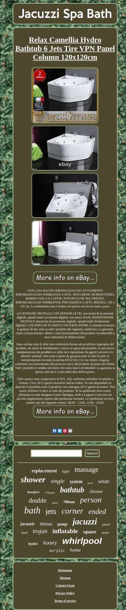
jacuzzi (85, 521)
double (38, 500)
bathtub (72, 490)
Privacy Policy (65, 593)
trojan (40, 531)
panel (106, 524)
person (91, 499)
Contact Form (65, 585)
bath (32, 510)
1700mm (50, 492)
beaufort (34, 492)
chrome (96, 491)
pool (90, 482)
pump (62, 524)
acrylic (57, 551)
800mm (46, 524)
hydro (33, 544)
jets (51, 512)
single (57, 481)
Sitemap (64, 578)
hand (24, 532)
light (65, 471)
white (103, 481)
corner (72, 511)
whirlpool (82, 541)
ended (97, 511)
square (89, 531)
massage (86, 469)
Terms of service (65, 601)
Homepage (65, 570)
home (75, 550)
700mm (69, 502)
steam (105, 532)
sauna (55, 502)
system (76, 481)
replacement (44, 470)
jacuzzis (27, 523)
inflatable (65, 531)
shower (33, 479)
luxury (50, 542)
